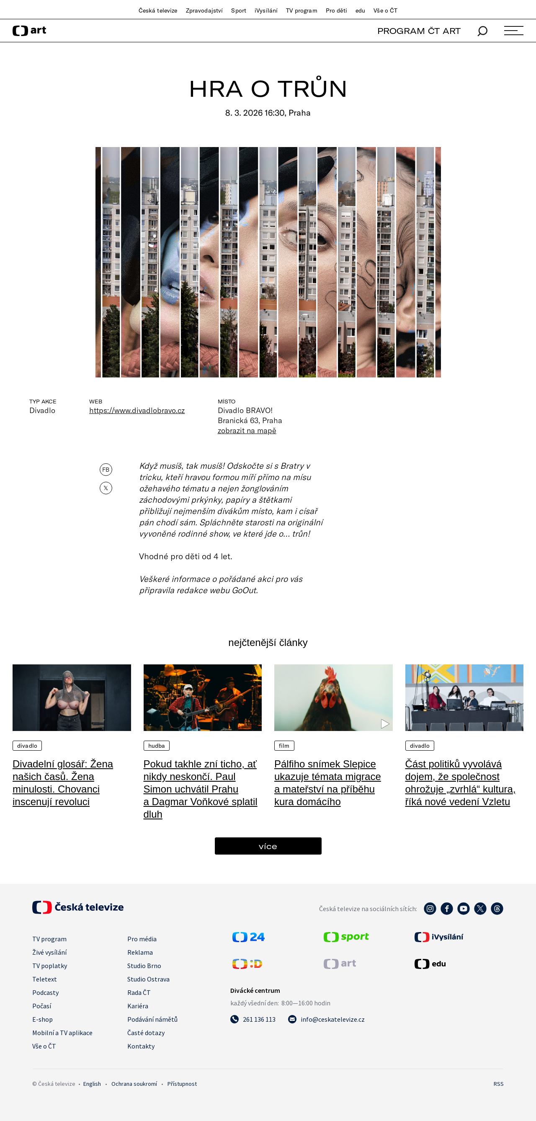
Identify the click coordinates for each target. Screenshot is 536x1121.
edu (360, 10)
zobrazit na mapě (247, 430)
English (92, 1083)
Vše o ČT (385, 10)
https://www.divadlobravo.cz (137, 410)
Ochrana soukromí (134, 1083)
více (268, 846)
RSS (499, 1083)
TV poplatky (49, 965)
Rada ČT (139, 992)
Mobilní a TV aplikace (62, 1032)
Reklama (140, 952)
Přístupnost (182, 1083)
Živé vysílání (49, 952)
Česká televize (158, 10)
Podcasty (45, 992)
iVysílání (266, 10)
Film (284, 745)
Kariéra (137, 1006)
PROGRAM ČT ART (419, 31)
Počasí (41, 1006)
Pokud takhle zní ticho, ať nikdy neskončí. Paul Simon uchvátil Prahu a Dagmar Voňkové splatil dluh (201, 789)
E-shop (42, 1019)
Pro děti (336, 10)
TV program (301, 10)
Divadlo (27, 745)
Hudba (156, 745)
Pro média (142, 939)
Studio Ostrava (148, 979)
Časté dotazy (146, 1032)
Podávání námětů (152, 1019)
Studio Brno (144, 965)
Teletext (44, 979)
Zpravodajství (204, 10)
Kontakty (141, 1046)
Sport (238, 10)
